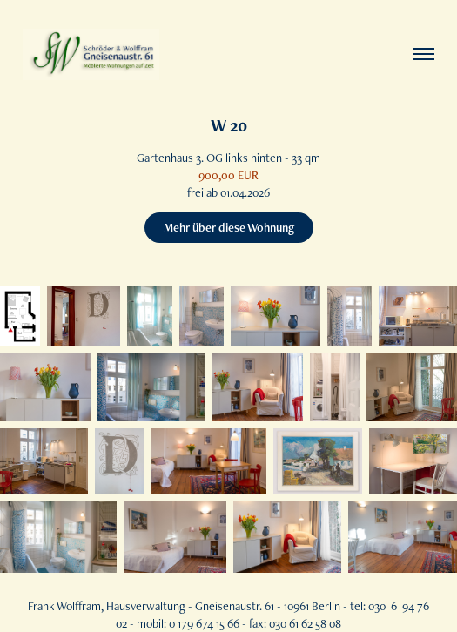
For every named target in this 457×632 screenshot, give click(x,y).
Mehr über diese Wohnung (229, 227)
